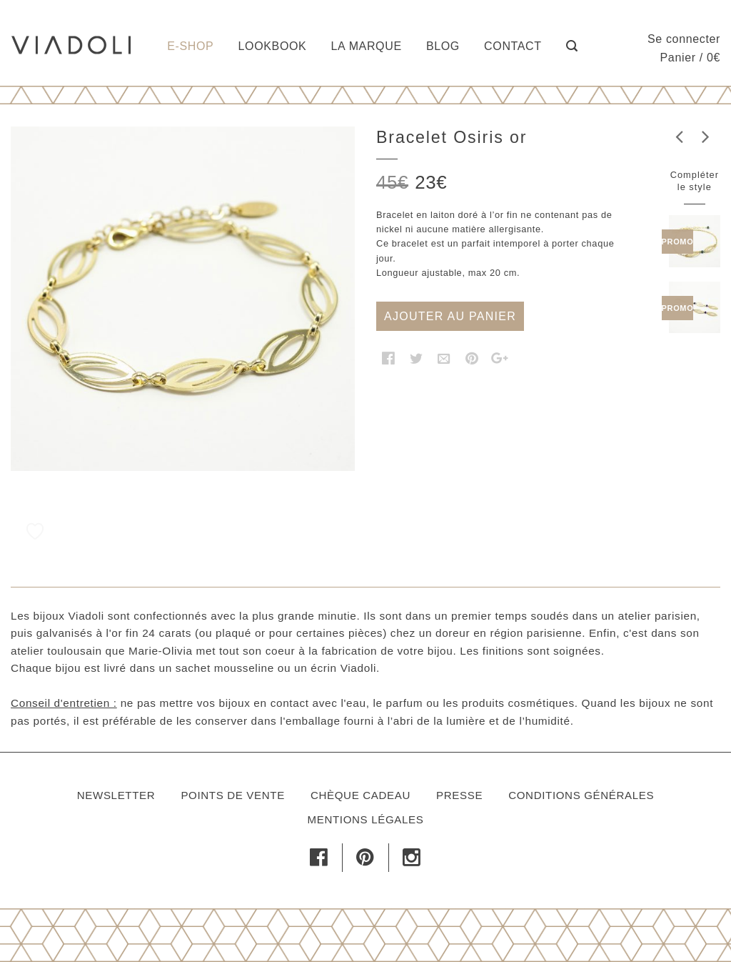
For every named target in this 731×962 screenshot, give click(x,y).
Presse (459, 795)
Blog (443, 46)
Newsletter (116, 795)
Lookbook (272, 46)
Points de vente (232, 795)
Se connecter (683, 39)
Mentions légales (366, 819)
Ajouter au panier (450, 316)
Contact (513, 46)
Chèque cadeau (360, 795)
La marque (366, 46)
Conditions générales (581, 795)
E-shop (190, 46)
